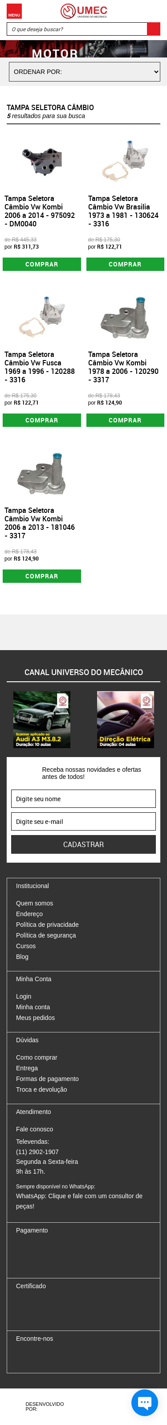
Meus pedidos (35, 1017)
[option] (42, 719)
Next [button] (160, 719)
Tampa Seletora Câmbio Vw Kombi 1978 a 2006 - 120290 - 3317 (123, 367)
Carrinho (151, 11)
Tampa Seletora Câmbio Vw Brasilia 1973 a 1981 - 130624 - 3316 (123, 211)
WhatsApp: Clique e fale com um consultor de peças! (79, 1196)
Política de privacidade (47, 924)
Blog (22, 956)
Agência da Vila (92, 1406)
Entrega (27, 1068)
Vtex (124, 1406)
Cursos (26, 946)
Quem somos (34, 903)
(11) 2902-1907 (37, 1151)
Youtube (69, 1357)
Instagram (38, 1357)
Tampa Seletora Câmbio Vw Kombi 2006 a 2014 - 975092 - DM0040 (39, 211)
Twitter (54, 1357)
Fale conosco (34, 1129)
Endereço (29, 913)
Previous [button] (6, 719)
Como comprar (36, 1057)
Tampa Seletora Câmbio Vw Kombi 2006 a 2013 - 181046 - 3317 (39, 523)
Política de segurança (46, 935)
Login (23, 996)
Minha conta (33, 1007)
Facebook (22, 1357)
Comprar (41, 264)
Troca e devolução (41, 1089)
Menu (14, 11)
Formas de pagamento (47, 1078)
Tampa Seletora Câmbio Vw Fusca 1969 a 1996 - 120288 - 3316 (39, 367)
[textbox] (83, 29)
